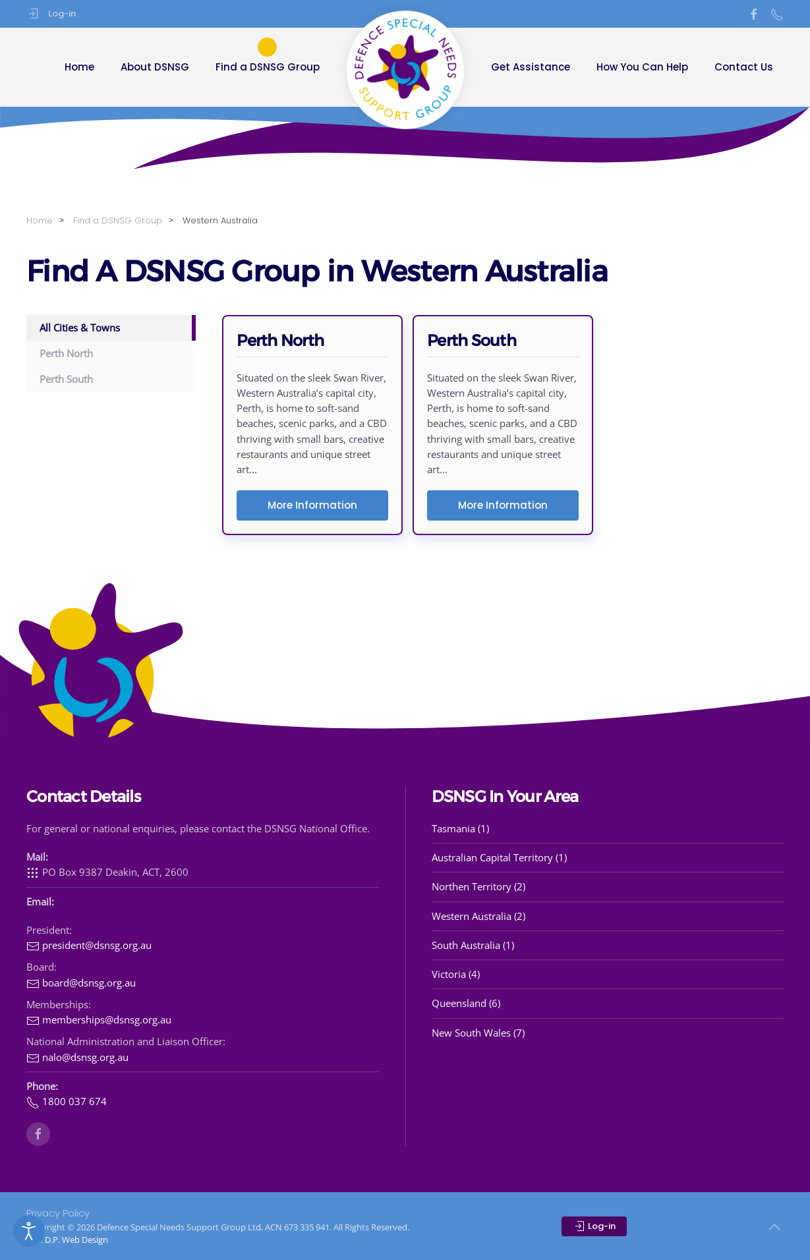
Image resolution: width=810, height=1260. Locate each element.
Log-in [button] (594, 1226)
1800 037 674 (66, 1101)
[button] (774, 1227)
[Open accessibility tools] (29, 1231)
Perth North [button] (66, 353)
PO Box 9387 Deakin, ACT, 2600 (107, 871)
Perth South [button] (66, 379)
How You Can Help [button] (642, 67)
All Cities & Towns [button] (80, 327)
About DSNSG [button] (155, 67)
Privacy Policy (58, 1213)
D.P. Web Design (76, 1240)
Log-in (51, 13)
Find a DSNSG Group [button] (268, 67)
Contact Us (743, 67)
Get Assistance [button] (530, 67)
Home (79, 67)
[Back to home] (405, 70)
